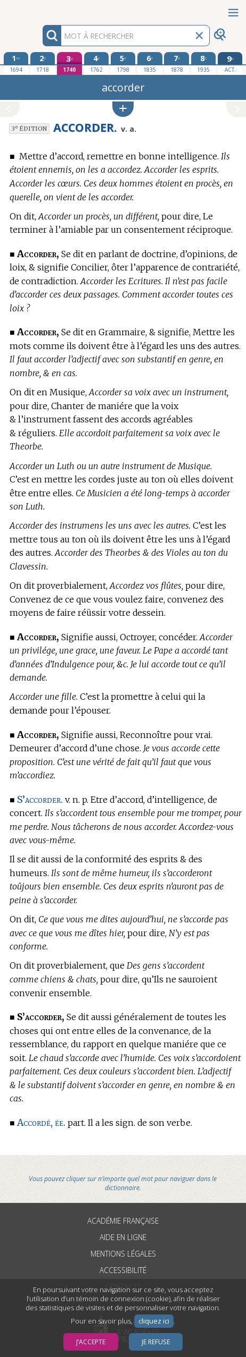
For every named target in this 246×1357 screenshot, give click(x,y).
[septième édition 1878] (176, 63)
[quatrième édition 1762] (96, 63)
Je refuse (156, 1341)
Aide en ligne (123, 1237)
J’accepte (90, 1341)
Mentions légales (123, 1254)
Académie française (123, 1221)
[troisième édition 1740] (69, 63)
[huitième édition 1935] (203, 63)
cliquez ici (153, 1321)
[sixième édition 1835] (149, 63)
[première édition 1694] (16, 63)
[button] (123, 109)
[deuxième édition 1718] (42, 63)
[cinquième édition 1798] (123, 63)
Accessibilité (123, 1270)
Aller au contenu (41, 9)
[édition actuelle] (230, 63)
